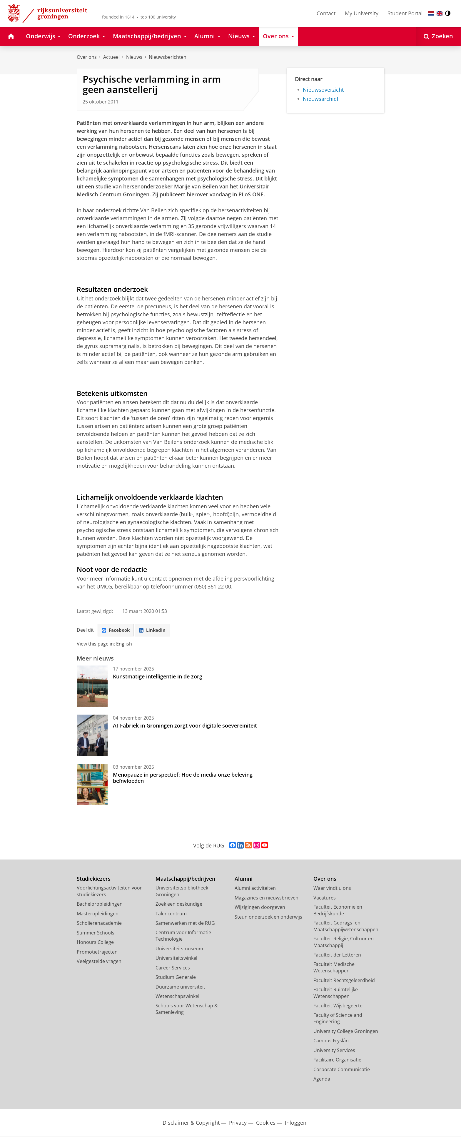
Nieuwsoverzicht (323, 89)
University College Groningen (345, 1031)
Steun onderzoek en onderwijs (268, 917)
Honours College (95, 942)
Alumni (244, 879)
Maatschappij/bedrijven (185, 879)
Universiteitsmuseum (179, 949)
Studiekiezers (94, 879)
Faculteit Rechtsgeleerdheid (344, 980)
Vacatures (324, 898)
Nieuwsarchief (320, 98)
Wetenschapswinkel (177, 997)
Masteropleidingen (97, 914)
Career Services (173, 968)
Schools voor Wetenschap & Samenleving (187, 1009)
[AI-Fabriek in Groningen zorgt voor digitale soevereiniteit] (92, 735)
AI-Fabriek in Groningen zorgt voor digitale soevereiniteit (185, 726)
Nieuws (134, 57)
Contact (326, 13)
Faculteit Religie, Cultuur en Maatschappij (343, 942)
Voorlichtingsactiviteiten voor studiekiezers (109, 891)
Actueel (111, 57)
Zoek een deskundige (179, 904)
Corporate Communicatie (341, 1069)
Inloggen (295, 1123)
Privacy (238, 1123)
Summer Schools (95, 933)
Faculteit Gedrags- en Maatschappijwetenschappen (345, 926)
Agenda (321, 1079)
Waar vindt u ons (332, 888)
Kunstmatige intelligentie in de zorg (157, 676)
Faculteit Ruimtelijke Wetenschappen (335, 993)
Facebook (116, 630)
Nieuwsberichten (167, 57)
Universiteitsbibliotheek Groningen (182, 891)
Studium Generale (176, 977)
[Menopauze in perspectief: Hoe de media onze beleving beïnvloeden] (92, 784)
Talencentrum (171, 914)
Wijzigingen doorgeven (260, 907)
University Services (334, 1050)
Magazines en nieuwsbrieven (266, 898)
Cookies (265, 1123)
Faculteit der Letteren (337, 955)
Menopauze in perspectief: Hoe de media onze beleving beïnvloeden (183, 778)
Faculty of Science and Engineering (337, 1018)
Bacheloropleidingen (100, 904)
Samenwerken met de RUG (185, 923)
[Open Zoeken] (438, 36)
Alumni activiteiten (255, 888)
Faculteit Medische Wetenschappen (334, 967)
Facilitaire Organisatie (337, 1060)
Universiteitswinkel (176, 958)
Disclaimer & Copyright (191, 1123)
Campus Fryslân (331, 1041)
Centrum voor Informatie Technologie (183, 936)
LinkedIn (155, 630)
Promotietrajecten (97, 952)
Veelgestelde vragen (99, 962)
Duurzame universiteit (180, 987)
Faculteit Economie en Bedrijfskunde (337, 910)
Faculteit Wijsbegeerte (338, 1006)
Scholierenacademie (99, 923)
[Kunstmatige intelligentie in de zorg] (92, 686)
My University (361, 13)
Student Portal (405, 13)
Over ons (87, 57)
